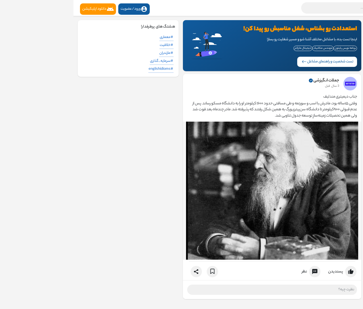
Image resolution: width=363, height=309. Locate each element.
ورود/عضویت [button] (60, 9)
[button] (285, 8)
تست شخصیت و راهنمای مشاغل (254, 62)
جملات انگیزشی (253, 81)
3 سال (262, 86)
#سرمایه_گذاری (88, 61)
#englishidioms (87, 69)
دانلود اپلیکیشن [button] (24, 9)
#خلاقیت (93, 45)
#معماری (93, 37)
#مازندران (93, 53)
